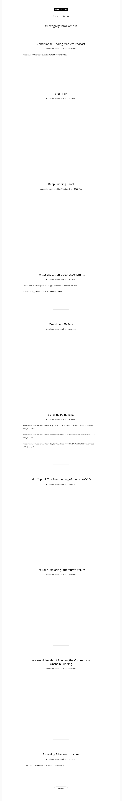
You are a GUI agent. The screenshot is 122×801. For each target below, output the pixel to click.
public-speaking (60, 49)
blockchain (50, 49)
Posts (55, 16)
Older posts (61, 788)
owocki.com (61, 10)
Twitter (66, 16)
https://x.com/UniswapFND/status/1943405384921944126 (45, 55)
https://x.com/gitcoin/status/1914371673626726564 (42, 292)
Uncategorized (66, 189)
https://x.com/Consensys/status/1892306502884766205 (44, 765)
